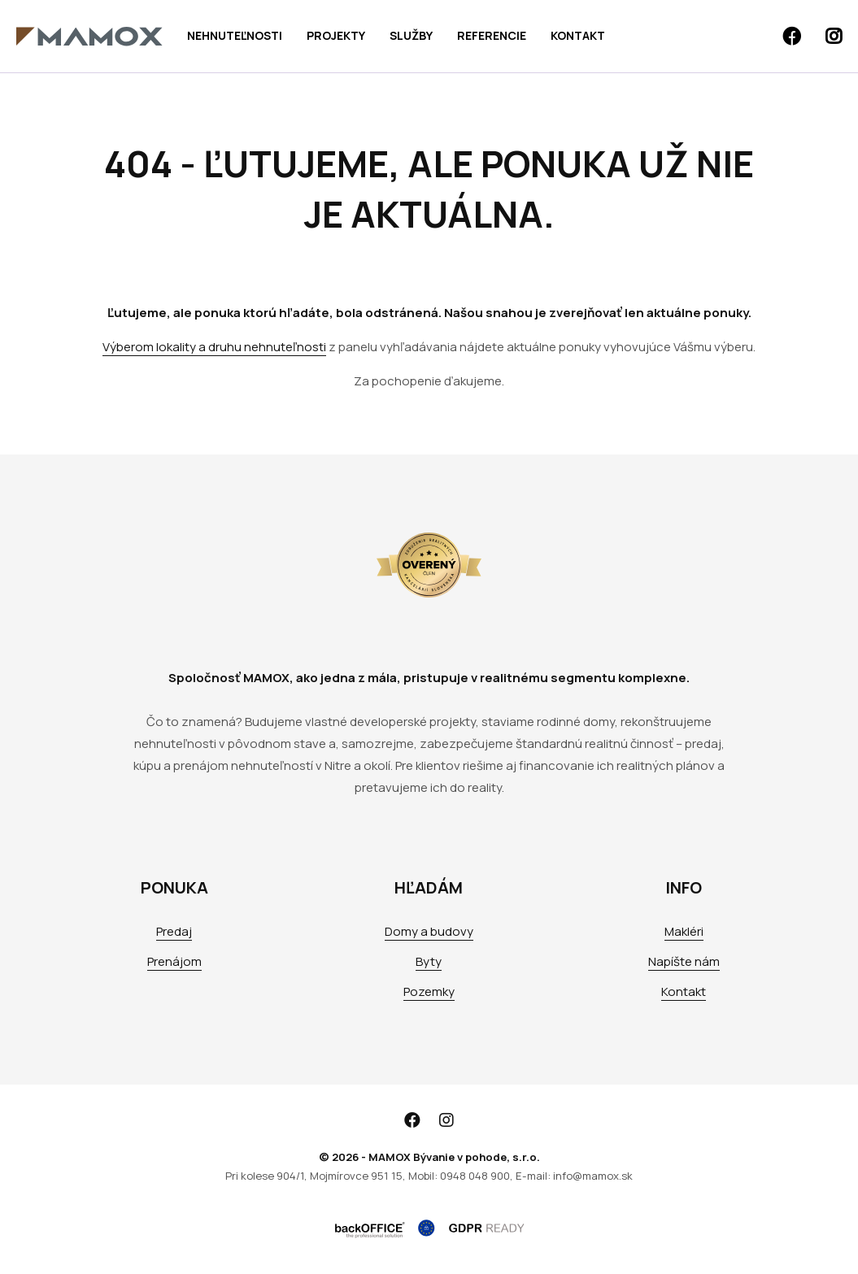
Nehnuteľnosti (234, 35)
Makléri (683, 931)
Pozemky (429, 991)
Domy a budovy (429, 931)
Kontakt (578, 35)
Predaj (174, 931)
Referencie (491, 35)
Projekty (336, 35)
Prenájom (174, 961)
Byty (429, 961)
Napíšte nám (684, 961)
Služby (411, 35)
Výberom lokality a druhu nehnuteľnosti (214, 346)
